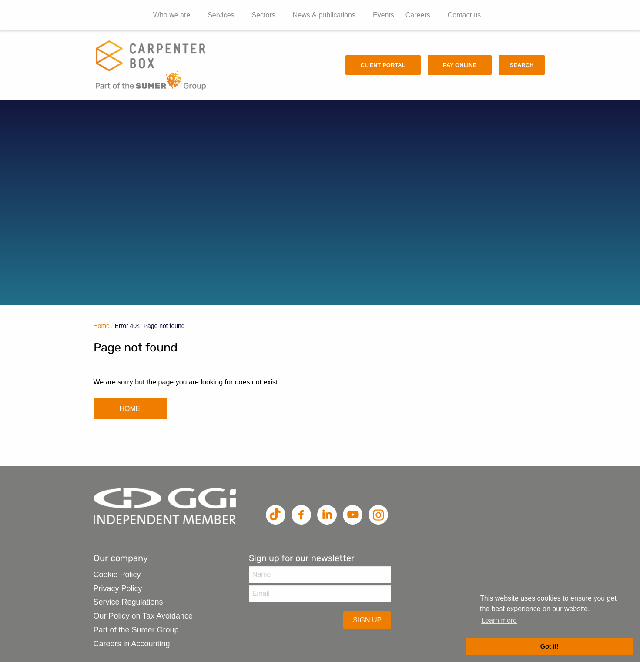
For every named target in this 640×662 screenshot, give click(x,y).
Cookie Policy (117, 574)
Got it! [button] (549, 646)
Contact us (464, 15)
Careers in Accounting (132, 643)
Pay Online (459, 65)
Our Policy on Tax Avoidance (143, 616)
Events (383, 15)
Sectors (263, 15)
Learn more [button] (499, 620)
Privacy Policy (118, 588)
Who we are (171, 15)
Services (221, 15)
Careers (417, 15)
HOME (130, 408)
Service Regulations (128, 602)
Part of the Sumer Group (136, 629)
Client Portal (383, 65)
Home (102, 325)
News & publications (324, 15)
